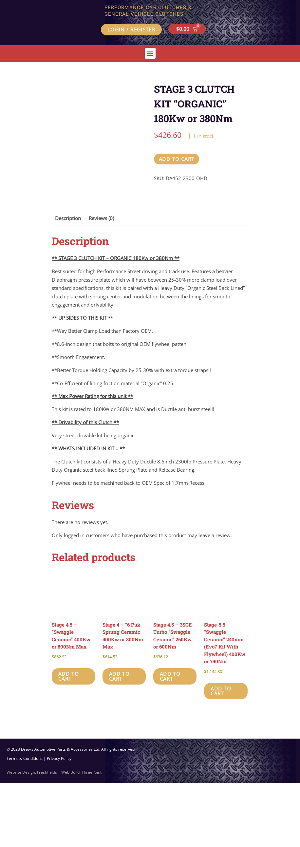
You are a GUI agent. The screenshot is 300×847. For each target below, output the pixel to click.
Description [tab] (68, 282)
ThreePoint (92, 836)
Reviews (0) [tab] (101, 282)
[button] (150, 53)
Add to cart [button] (68, 740)
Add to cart (176, 159)
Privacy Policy (59, 822)
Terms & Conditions (25, 822)
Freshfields (47, 836)
